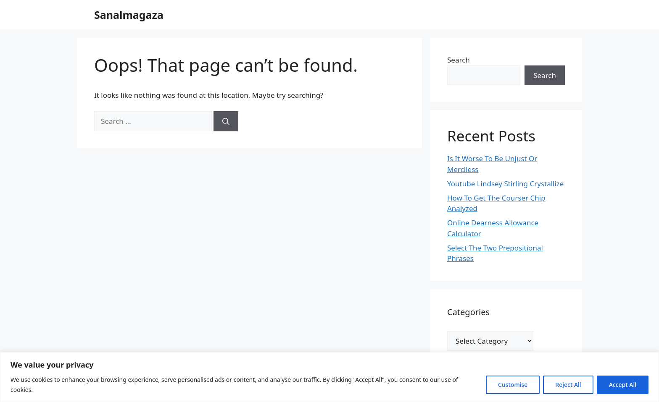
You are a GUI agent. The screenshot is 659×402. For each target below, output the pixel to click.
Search (458, 60)
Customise (512, 385)
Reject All (568, 385)
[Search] (226, 121)
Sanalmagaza (128, 15)
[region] (329, 377)
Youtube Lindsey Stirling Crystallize (505, 183)
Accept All (622, 385)
